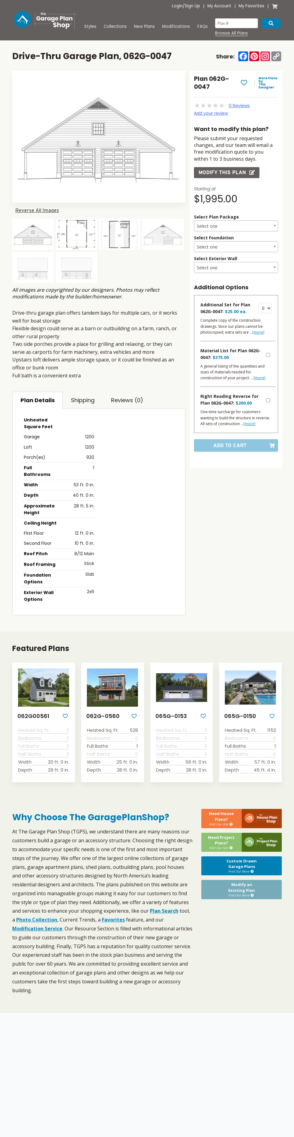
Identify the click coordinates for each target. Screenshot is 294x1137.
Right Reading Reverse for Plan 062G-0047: (229, 399)
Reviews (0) (127, 400)
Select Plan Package (216, 217)
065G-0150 (240, 716)
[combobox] (236, 225)
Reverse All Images (37, 210)
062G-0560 (103, 716)
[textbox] (236, 226)
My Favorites (251, 6)
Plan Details (37, 400)
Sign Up (192, 6)
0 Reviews (239, 106)
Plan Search (164, 910)
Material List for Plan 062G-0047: (230, 354)
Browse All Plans (231, 33)
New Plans (144, 26)
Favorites (113, 919)
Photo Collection (36, 919)
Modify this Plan (227, 172)
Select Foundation (214, 238)
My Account (219, 6)
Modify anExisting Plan (241, 889)
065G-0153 (171, 716)
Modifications (176, 26)
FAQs (202, 26)
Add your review (211, 113)
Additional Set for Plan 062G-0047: (225, 308)
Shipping (83, 400)
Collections (115, 26)
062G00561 (33, 716)
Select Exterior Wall (215, 258)
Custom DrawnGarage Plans (241, 865)
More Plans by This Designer (268, 83)
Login (177, 6)
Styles (90, 26)
